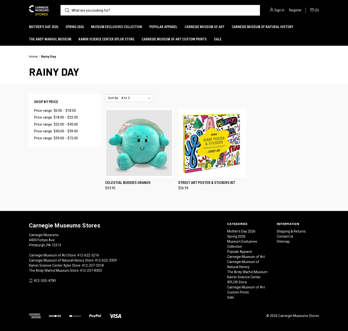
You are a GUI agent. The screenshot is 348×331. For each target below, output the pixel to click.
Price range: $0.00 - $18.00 (55, 110)
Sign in (279, 10)
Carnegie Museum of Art (205, 27)
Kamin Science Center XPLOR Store (106, 39)
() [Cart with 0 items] (314, 10)
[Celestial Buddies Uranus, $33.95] (139, 143)
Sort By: (113, 98)
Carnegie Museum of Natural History (262, 27)
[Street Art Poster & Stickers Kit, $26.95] (212, 143)
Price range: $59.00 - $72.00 (56, 138)
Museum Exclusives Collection (116, 27)
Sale (217, 39)
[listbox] (137, 98)
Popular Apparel (163, 27)
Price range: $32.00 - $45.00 (56, 124)
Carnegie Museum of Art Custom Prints (174, 39)
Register (295, 10)
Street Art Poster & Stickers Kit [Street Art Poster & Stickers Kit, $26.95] (206, 183)
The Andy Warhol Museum (50, 39)
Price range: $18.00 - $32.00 (56, 117)
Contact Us (285, 236)
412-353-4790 (45, 280)
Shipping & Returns (291, 231)
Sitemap (283, 241)
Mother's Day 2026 (43, 27)
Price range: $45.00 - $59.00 (56, 131)
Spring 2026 (74, 27)
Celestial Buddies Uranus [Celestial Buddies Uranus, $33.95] (128, 183)
